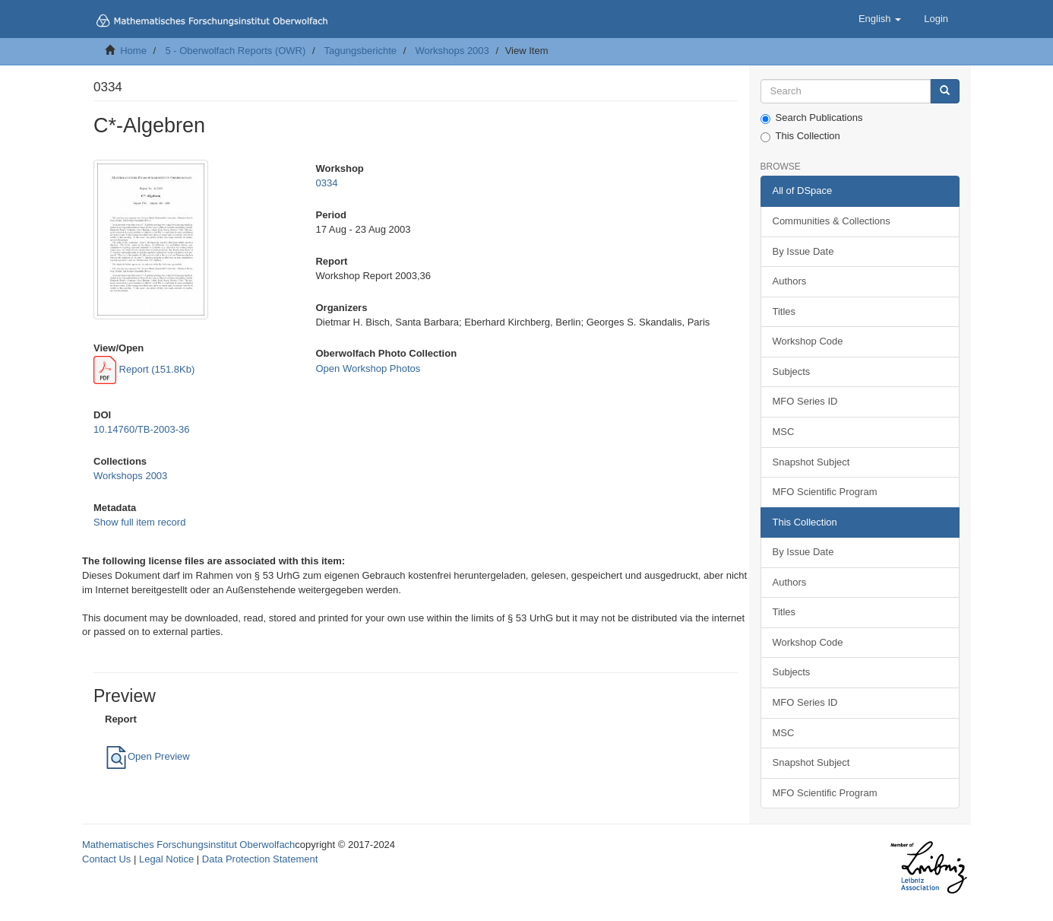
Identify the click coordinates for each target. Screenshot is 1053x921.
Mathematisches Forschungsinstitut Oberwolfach (188, 844)
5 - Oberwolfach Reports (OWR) (235, 50)
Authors (790, 281)
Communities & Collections (831, 221)
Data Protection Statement (260, 859)
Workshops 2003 (452, 50)
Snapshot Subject (811, 462)
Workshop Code (808, 341)
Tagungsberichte (360, 50)
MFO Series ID (805, 401)
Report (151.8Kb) (143, 369)
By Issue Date (803, 251)
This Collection (800, 136)
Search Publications (811, 118)
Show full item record (139, 522)
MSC (784, 431)
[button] (879, 19)
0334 (326, 183)
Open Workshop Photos (367, 368)
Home (133, 50)
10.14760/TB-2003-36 (141, 429)
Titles (784, 311)
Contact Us (106, 859)
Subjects (792, 371)
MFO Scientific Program (825, 491)
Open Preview (147, 756)
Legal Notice (166, 859)
